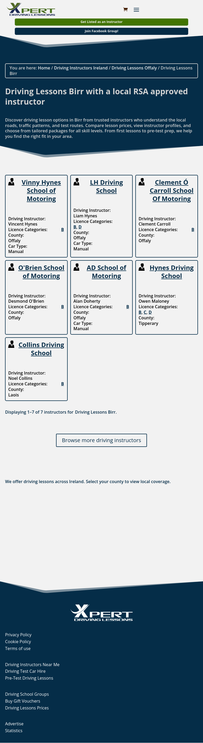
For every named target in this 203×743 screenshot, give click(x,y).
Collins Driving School (41, 348)
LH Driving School (106, 186)
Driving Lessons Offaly (134, 68)
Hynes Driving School (171, 271)
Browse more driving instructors (101, 440)
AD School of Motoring (106, 271)
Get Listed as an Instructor (102, 22)
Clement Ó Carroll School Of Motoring (171, 190)
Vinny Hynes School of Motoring (41, 190)
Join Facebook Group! (101, 31)
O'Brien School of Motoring (41, 271)
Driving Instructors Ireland (81, 68)
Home (44, 68)
